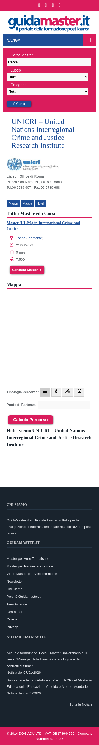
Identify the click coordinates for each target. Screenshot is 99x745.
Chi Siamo (14, 589)
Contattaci (14, 612)
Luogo (16, 70)
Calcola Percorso (30, 420)
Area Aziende (17, 604)
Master (13, 203)
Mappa (27, 203)
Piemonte (34, 238)
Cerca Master (22, 55)
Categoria (19, 85)
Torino (20, 238)
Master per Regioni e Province (30, 566)
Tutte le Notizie (81, 704)
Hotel (40, 203)
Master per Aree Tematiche (27, 559)
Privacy (12, 627)
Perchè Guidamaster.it (24, 596)
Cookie (12, 619)
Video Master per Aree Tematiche (32, 574)
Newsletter (15, 581)
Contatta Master (27, 270)
